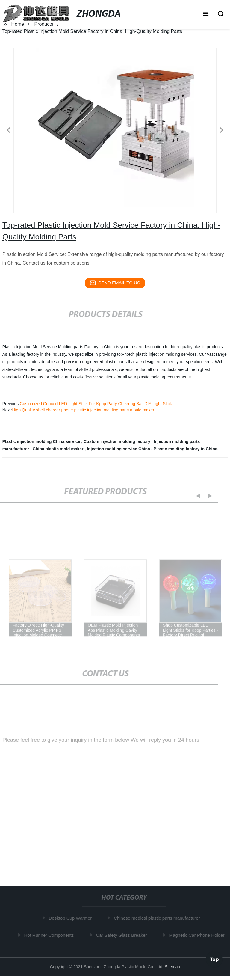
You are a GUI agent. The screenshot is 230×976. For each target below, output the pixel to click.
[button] (206, 14)
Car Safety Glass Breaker (122, 935)
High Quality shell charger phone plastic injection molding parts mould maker (83, 410)
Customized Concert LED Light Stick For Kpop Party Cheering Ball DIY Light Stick (96, 403)
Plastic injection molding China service (41, 441)
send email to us (115, 283)
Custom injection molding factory (117, 441)
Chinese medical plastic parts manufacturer (158, 918)
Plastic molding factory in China (185, 448)
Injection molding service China (119, 448)
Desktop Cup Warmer (71, 918)
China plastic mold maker (59, 448)
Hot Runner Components (50, 935)
